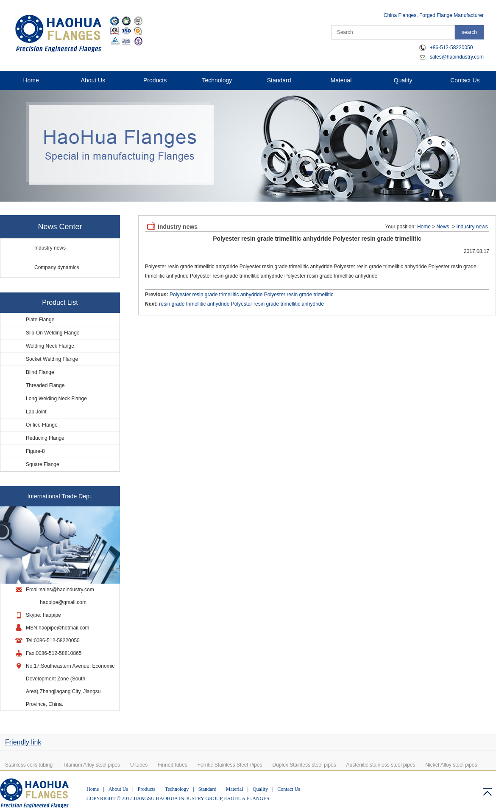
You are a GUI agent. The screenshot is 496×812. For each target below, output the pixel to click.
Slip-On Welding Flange (53, 333)
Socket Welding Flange (52, 359)
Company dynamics (56, 267)
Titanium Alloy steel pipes (91, 765)
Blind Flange (40, 372)
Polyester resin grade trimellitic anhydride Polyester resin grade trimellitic (251, 295)
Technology (217, 80)
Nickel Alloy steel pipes (451, 765)
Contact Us (464, 80)
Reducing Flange (45, 438)
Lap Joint (36, 412)
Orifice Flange (42, 425)
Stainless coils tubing (29, 765)
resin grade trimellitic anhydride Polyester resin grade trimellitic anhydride (241, 304)
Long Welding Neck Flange (56, 399)
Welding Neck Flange (50, 346)
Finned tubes (172, 765)
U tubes (139, 765)
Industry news (50, 248)
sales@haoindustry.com (457, 57)
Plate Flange (40, 320)
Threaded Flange (45, 385)
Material (340, 80)
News (443, 227)
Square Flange (42, 464)
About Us (93, 80)
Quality (403, 80)
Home (31, 80)
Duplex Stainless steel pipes (304, 765)
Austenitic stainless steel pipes (380, 765)
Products (155, 80)
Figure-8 (35, 451)
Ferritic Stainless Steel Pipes (230, 765)
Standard (279, 80)
